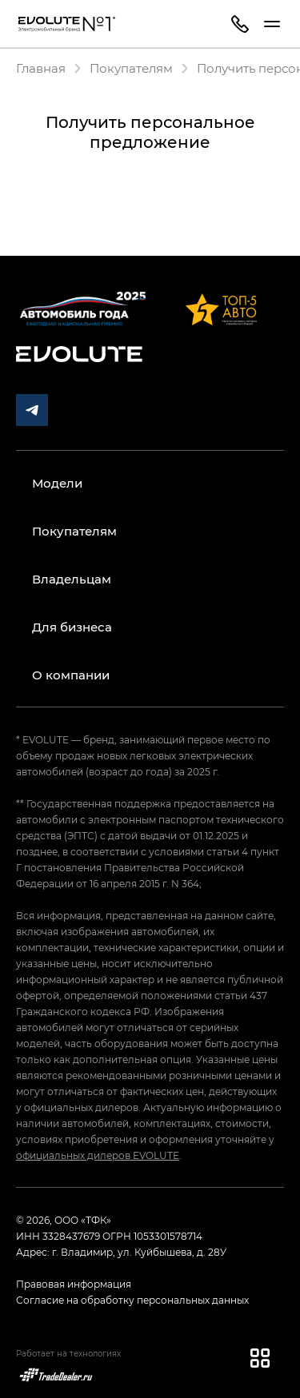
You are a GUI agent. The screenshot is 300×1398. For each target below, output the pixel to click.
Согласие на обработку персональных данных (132, 1299)
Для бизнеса (72, 627)
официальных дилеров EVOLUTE (97, 1155)
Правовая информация (73, 1283)
